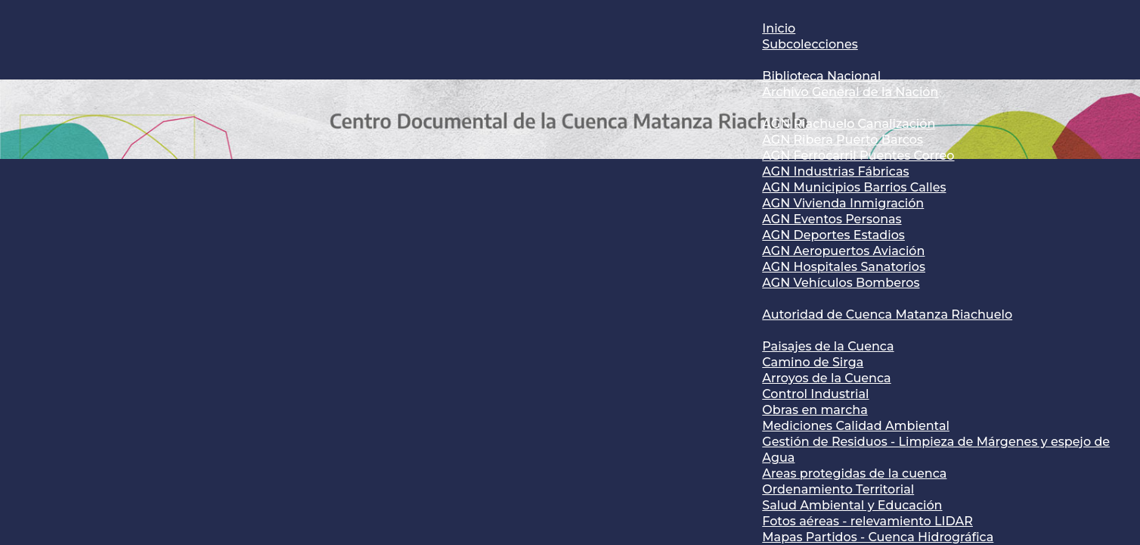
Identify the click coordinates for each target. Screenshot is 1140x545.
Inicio (778, 28)
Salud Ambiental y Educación (852, 505)
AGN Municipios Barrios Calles (854, 187)
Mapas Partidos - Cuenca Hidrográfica (877, 537)
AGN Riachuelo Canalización (848, 124)
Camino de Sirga (812, 362)
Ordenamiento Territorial (838, 489)
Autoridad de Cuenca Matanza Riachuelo (887, 314)
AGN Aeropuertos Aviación (843, 251)
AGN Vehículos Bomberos (840, 283)
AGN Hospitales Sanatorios (843, 267)
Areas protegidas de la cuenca (854, 473)
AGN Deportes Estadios (833, 235)
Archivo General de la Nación (850, 92)
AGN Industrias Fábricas (835, 171)
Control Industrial (815, 394)
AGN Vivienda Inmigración (843, 203)
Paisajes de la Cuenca (828, 346)
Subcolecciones (809, 44)
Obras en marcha (814, 410)
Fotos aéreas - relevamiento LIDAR (867, 521)
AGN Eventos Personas (831, 219)
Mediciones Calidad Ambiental (855, 426)
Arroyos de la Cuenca (826, 378)
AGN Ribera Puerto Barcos (842, 139)
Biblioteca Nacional (821, 76)
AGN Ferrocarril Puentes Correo (858, 155)
